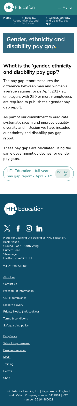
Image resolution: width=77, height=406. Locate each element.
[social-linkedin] (39, 228)
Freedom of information (18, 291)
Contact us (10, 284)
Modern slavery (13, 305)
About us (17, 22)
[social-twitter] (7, 228)
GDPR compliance (14, 298)
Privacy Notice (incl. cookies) (21, 312)
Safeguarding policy (16, 325)
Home (7, 18)
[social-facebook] (18, 228)
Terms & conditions (15, 318)
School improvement (16, 343)
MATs (6, 357)
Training (8, 364)
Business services (14, 350)
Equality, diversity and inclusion (30, 20)
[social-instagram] (29, 228)
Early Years (10, 336)
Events (7, 371)
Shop (6, 378)
